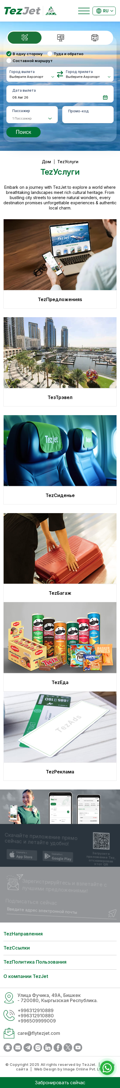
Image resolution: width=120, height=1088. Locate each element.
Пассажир (21, 111)
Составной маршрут (33, 60)
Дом (46, 161)
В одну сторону (28, 53)
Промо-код (78, 111)
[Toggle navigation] (84, 11)
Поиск (23, 131)
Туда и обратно (68, 53)
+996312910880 (35, 1015)
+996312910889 (35, 1010)
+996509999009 (36, 1021)
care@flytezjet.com (38, 1033)
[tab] (25, 38)
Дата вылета (24, 90)
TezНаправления (23, 934)
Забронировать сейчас (60, 1082)
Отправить (113, 917)
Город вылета (22, 72)
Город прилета (79, 72)
